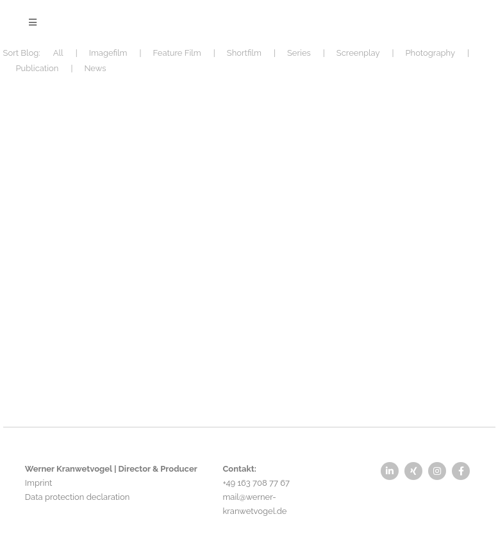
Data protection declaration (77, 497)
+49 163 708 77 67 (256, 483)
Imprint (38, 483)
